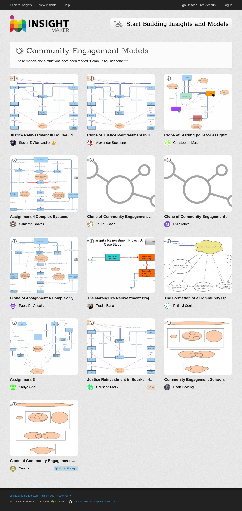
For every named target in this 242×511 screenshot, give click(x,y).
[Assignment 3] (44, 354)
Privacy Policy (63, 495)
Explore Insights (21, 5)
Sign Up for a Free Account (198, 5)
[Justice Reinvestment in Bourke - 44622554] (44, 110)
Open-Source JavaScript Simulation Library (96, 501)
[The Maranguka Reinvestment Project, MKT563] (121, 273)
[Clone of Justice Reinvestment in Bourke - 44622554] (121, 110)
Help (67, 5)
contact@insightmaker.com (24, 495)
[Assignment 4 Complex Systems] (44, 191)
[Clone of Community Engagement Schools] (121, 191)
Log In (228, 5)
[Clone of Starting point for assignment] (198, 110)
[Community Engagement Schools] (198, 354)
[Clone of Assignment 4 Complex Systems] (44, 273)
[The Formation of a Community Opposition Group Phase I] (198, 273)
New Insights (47, 5)
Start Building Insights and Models (171, 24)
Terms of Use (47, 495)
